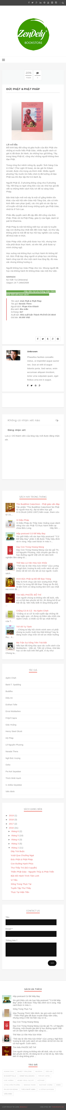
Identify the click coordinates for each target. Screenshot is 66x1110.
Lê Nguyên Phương (14, 745)
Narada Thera (12, 751)
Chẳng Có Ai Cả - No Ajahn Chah (32, 610)
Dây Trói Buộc (18, 851)
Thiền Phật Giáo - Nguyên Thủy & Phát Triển (32, 872)
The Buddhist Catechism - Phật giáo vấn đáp (38, 504)
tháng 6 (15, 831)
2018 (11, 819)
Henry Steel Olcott (14, 731)
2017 (11, 824)
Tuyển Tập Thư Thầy (21, 888)
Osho (8, 765)
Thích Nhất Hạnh (13, 778)
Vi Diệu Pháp (22, 520)
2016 (11, 828)
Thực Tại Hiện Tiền (20, 892)
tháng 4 (15, 839)
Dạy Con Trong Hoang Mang (30, 547)
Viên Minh (10, 791)
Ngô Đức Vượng (13, 758)
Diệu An (9, 698)
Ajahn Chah (11, 678)
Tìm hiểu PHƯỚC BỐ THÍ (28, 595)
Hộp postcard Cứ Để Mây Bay (30, 533)
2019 (11, 815)
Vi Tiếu (14, 880)
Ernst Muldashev (13, 711)
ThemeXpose (58, 1107)
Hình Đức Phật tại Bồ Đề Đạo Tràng (33, 579)
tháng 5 (15, 835)
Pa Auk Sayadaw (13, 771)
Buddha (9, 691)
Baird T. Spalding (13, 684)
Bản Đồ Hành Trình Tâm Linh (25, 876)
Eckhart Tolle (11, 704)
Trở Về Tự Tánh (24, 626)
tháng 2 (15, 847)
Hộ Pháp (10, 738)
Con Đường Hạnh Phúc (22, 863)
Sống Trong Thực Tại (21, 884)
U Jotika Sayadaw (14, 785)
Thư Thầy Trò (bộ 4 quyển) (24, 867)
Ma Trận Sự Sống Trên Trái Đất (31, 642)
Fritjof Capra (11, 718)
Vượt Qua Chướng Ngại (22, 855)
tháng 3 (15, 843)
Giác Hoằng (11, 725)
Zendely (23, 1107)
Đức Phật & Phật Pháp (22, 859)
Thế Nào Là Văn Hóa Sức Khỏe (31, 563)
